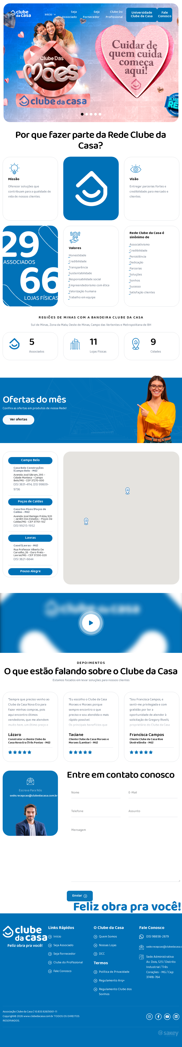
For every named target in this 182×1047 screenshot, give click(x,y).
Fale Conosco (164, 14)
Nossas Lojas (107, 945)
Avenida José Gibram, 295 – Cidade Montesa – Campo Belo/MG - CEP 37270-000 (29, 484)
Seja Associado (69, 15)
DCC (102, 954)
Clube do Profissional (114, 15)
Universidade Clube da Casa (142, 14)
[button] (82, 114)
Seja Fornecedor (91, 15)
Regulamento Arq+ (112, 981)
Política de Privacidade (114, 972)
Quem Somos (108, 937)
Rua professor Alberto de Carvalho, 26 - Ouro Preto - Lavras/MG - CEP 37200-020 (30, 559)
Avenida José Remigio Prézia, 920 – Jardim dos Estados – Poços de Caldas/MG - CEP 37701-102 (33, 525)
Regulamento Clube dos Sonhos (115, 992)
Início (48, 15)
